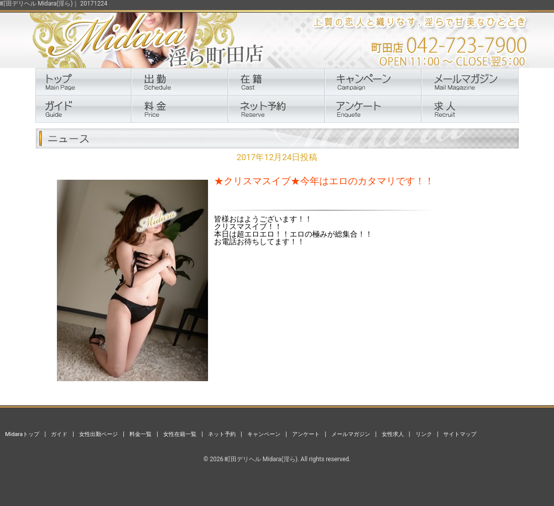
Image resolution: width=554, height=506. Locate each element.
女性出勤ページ (98, 434)
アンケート (306, 434)
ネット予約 (222, 434)
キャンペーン (264, 434)
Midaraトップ (22, 434)
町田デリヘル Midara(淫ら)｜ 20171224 (53, 3)
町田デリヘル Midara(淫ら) (261, 459)
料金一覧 (140, 434)
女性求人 (393, 434)
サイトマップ (459, 434)
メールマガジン (350, 434)
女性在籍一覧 (179, 434)
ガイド (59, 434)
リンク (424, 434)
